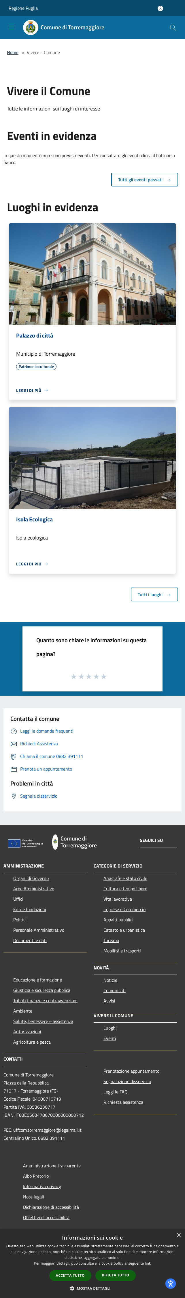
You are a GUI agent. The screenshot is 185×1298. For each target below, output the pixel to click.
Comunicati (114, 990)
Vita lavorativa (117, 898)
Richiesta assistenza (123, 1102)
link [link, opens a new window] (148, 1263)
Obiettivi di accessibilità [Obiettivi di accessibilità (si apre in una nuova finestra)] (46, 1217)
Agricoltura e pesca (32, 1041)
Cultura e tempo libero (125, 888)
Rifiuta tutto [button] (115, 1275)
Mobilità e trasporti (122, 950)
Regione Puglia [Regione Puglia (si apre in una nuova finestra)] (23, 8)
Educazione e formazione (37, 979)
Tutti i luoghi (154, 594)
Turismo (111, 940)
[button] (92, 1288)
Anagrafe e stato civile (125, 878)
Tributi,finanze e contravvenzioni (45, 1000)
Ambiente (22, 1010)
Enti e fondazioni (29, 909)
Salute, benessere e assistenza (43, 1021)
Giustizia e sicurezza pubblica (41, 990)
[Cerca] (172, 27)
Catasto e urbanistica (124, 930)
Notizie (110, 980)
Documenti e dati (30, 940)
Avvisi (109, 1000)
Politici (20, 919)
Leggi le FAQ (115, 1091)
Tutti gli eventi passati (144, 179)
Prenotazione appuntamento (131, 1071)
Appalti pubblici (118, 919)
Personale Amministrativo (38, 930)
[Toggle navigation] (11, 27)
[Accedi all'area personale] (160, 8)
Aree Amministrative (33, 888)
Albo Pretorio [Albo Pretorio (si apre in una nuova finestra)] (36, 1176)
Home (12, 52)
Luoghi (110, 1027)
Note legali (33, 1196)
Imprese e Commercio (124, 909)
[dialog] (92, 1263)
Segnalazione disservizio (127, 1081)
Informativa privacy (42, 1186)
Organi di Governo (31, 878)
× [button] (178, 1235)
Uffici (18, 898)
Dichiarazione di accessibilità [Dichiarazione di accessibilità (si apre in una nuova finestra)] (51, 1207)
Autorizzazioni (27, 1031)
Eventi (109, 1038)
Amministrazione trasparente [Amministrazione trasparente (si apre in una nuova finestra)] (52, 1165)
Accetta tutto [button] (70, 1275)
